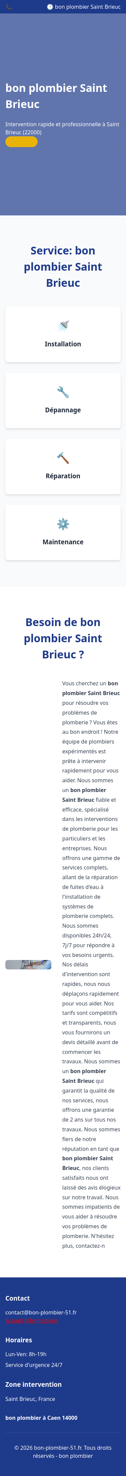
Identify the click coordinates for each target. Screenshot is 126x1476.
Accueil (14, 1320)
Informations (41, 1320)
